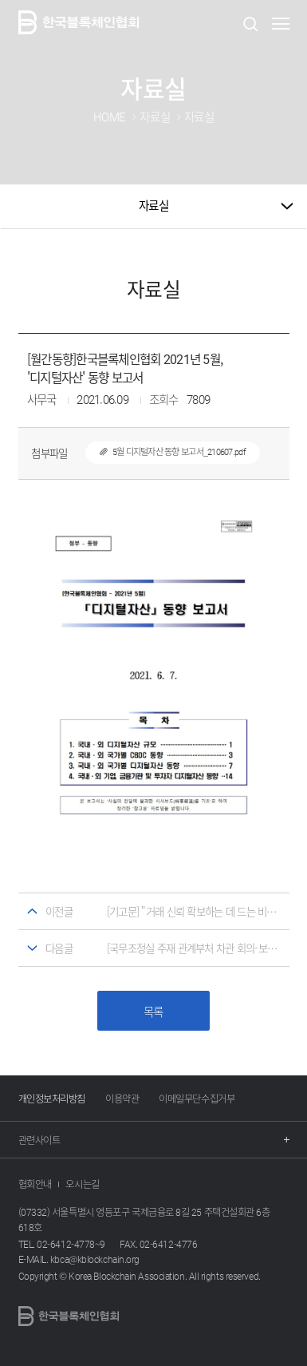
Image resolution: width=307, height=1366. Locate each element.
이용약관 (122, 1098)
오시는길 (82, 1184)
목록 (153, 1011)
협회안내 (35, 1184)
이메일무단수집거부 (196, 1098)
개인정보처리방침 (51, 1098)
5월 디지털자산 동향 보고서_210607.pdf (165, 451)
